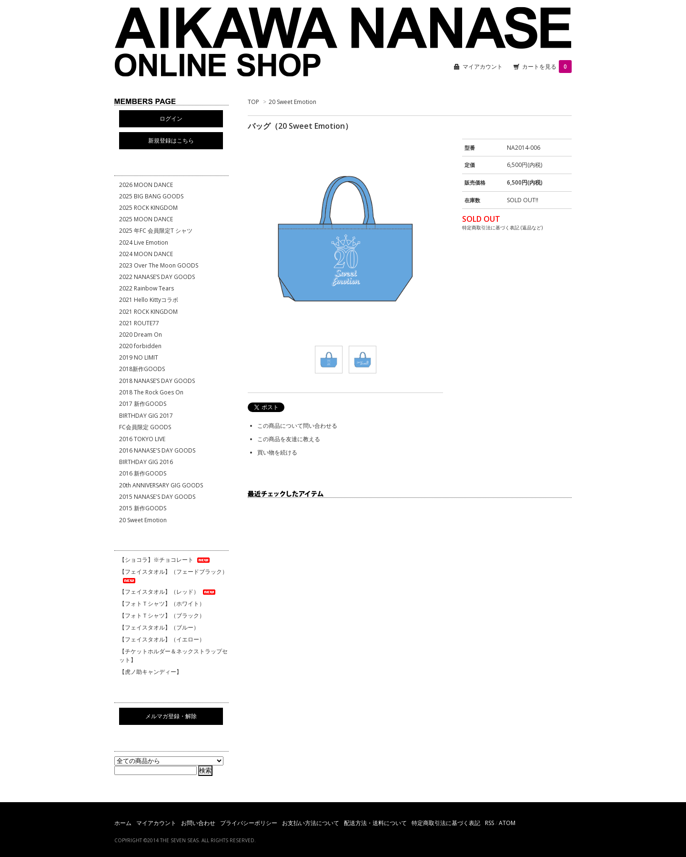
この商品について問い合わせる (297, 426)
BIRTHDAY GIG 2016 (146, 462)
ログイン (171, 118)
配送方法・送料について (375, 823)
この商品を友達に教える (288, 439)
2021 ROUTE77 (139, 323)
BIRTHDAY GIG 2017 (146, 416)
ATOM (507, 823)
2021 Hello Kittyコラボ (148, 300)
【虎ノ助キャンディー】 (150, 672)
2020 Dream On (140, 334)
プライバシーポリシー (248, 823)
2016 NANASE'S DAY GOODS (157, 450)
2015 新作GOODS (142, 508)
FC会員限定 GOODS (145, 427)
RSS (489, 823)
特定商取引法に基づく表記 (446, 823)
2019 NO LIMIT (138, 357)
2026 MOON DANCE (146, 185)
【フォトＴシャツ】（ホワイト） (162, 603)
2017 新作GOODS (142, 404)
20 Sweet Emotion (292, 102)
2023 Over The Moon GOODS (158, 265)
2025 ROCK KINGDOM (148, 208)
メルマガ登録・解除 (171, 716)
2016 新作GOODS (142, 473)
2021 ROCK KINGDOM (148, 312)
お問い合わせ (198, 823)
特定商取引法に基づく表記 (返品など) (502, 227)
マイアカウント (483, 66)
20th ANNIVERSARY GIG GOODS (161, 485)
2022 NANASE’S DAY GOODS (157, 277)
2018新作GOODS (142, 369)
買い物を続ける (277, 452)
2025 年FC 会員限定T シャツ (155, 231)
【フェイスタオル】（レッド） (168, 592)
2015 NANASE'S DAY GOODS (157, 497)
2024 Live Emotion (143, 242)
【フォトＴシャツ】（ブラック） (162, 615)
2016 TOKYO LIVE (142, 439)
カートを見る (547, 66)
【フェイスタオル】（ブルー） (159, 627)
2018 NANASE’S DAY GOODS (157, 381)
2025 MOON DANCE (146, 219)
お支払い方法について (310, 823)
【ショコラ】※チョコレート (165, 560)
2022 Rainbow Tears (146, 288)
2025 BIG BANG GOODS (151, 196)
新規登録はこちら (171, 140)
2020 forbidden (140, 346)
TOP (253, 102)
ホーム (122, 823)
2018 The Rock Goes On (151, 392)
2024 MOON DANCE (146, 254)
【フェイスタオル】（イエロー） (162, 639)
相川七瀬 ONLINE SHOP (343, 42)
